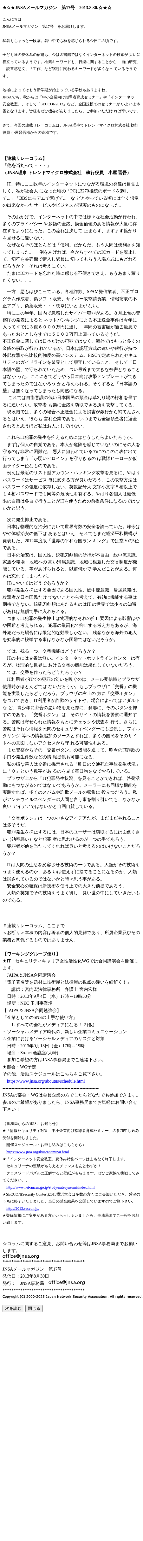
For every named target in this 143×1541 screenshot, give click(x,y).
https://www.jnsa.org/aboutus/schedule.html (46, 1081)
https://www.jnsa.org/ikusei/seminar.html (37, 1152)
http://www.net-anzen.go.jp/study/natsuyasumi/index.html (49, 1187)
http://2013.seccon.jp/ (22, 1208)
